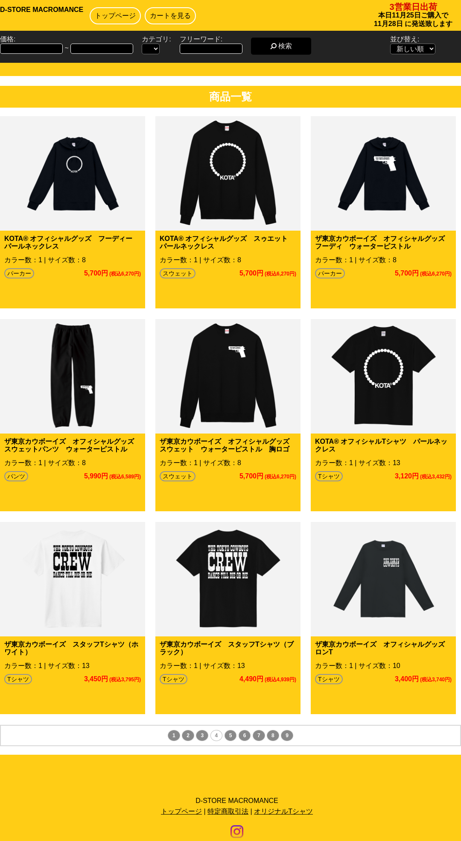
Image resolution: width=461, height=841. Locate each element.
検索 (281, 46)
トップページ (115, 15)
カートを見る (170, 15)
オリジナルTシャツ (283, 811)
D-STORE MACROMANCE (41, 9)
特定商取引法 (227, 811)
